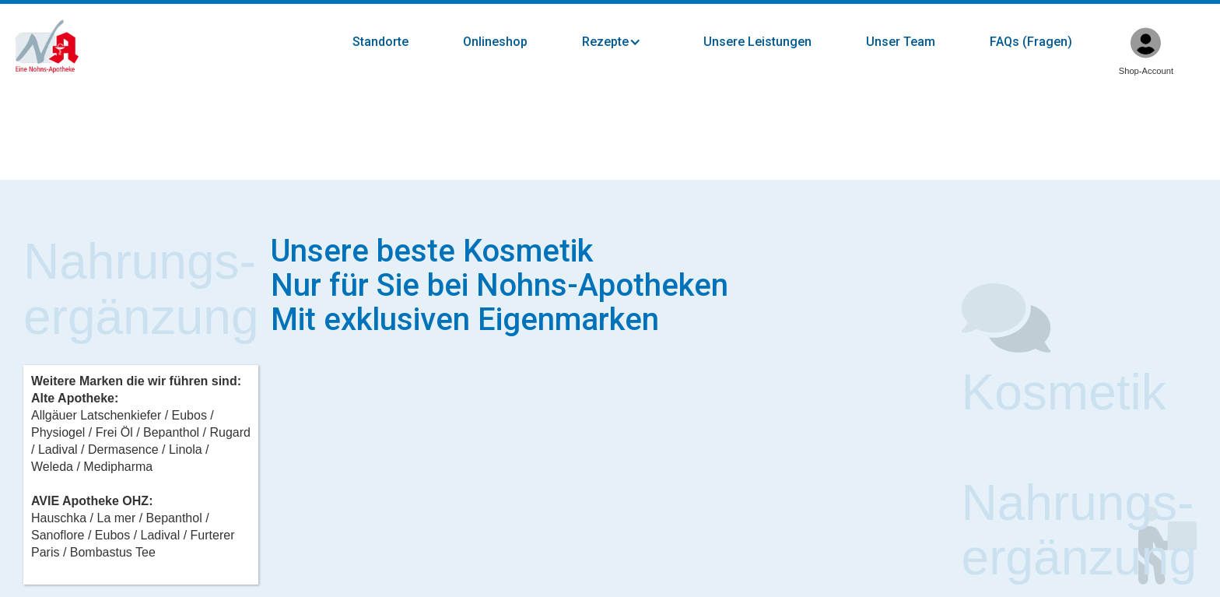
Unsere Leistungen (757, 41)
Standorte (380, 41)
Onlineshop (495, 41)
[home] (47, 46)
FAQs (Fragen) (1031, 41)
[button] (627, 42)
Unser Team (900, 41)
